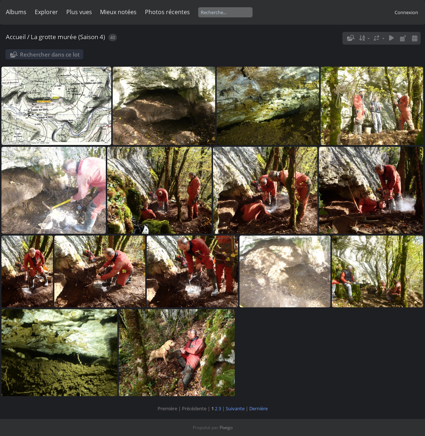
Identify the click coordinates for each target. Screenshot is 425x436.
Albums (16, 12)
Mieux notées (118, 12)
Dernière (258, 408)
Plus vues (79, 12)
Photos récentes (167, 12)
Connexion (406, 12)
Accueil (16, 37)
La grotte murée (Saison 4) (68, 37)
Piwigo (226, 427)
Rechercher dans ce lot (50, 54)
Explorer (46, 12)
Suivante (235, 408)
